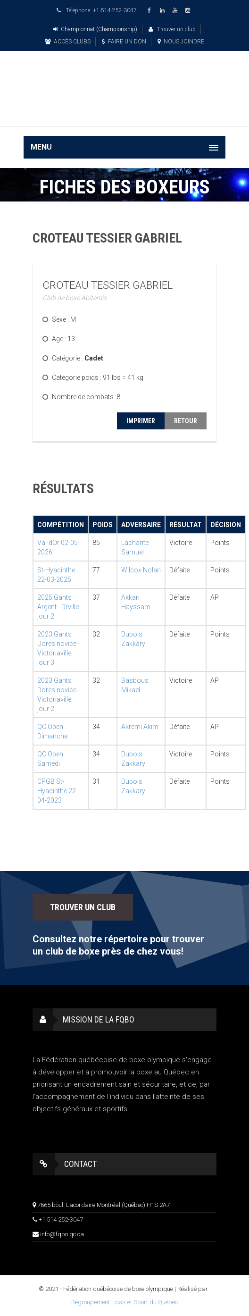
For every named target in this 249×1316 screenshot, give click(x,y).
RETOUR (185, 421)
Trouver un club (172, 29)
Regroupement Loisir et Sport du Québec (124, 1302)
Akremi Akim (139, 726)
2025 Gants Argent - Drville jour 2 (58, 607)
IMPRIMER (140, 421)
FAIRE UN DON (124, 41)
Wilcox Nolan (141, 570)
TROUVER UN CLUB (83, 907)
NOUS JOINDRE (181, 41)
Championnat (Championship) (95, 29)
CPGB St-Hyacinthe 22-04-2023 (57, 791)
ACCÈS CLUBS (68, 41)
